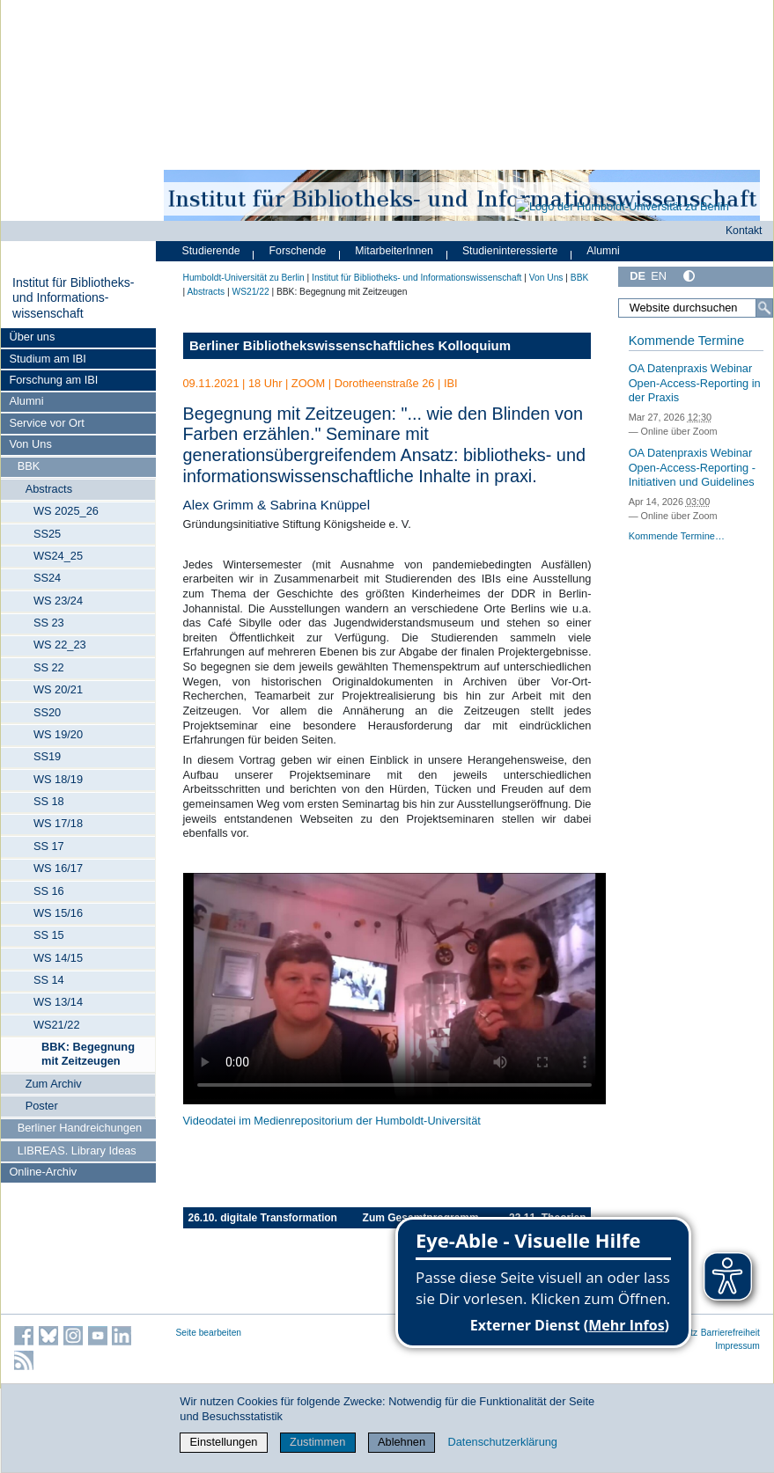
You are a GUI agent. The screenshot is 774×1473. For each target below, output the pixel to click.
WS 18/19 (58, 779)
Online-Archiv (43, 1171)
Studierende (211, 251)
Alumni (26, 400)
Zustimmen (317, 1441)
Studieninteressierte (509, 251)
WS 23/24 (58, 600)
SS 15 (48, 935)
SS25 (47, 533)
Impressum (737, 1346)
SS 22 (48, 667)
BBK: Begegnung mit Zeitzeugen (88, 1053)
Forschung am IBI (53, 379)
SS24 (47, 577)
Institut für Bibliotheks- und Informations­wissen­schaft (73, 297)
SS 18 (48, 801)
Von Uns (30, 444)
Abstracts (49, 488)
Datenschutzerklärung (502, 1441)
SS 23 (48, 622)
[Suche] (764, 308)
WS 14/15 (58, 957)
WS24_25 (58, 555)
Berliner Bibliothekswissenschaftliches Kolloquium (350, 345)
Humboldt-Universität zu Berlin (244, 277)
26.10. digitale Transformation (262, 1218)
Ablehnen (401, 1441)
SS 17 (48, 846)
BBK (29, 466)
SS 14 (48, 979)
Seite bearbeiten (209, 1332)
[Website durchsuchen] (695, 308)
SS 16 (48, 891)
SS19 (47, 756)
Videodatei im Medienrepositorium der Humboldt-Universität (332, 1120)
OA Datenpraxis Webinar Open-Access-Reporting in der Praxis (695, 383)
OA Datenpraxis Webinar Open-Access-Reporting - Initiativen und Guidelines (692, 467)
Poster (42, 1105)
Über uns (32, 336)
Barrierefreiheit (730, 1332)
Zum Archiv (54, 1083)
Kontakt (744, 230)
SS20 (47, 712)
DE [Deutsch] (637, 275)
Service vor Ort (46, 422)
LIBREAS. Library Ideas (77, 1150)
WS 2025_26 (66, 510)
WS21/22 (56, 1024)
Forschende (298, 251)
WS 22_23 (59, 644)
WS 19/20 (58, 734)
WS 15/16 (58, 913)
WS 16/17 (58, 868)
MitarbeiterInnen (394, 251)
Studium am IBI (47, 358)
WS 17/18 (58, 823)
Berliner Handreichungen (80, 1127)
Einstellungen (224, 1441)
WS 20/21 (58, 689)
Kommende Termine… (677, 536)
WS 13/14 (58, 1001)
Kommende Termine (686, 340)
